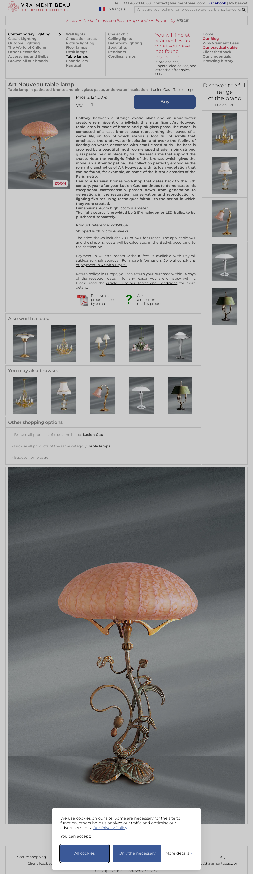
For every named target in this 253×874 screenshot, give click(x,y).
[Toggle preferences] (177, 853)
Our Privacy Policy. (110, 828)
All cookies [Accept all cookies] (84, 853)
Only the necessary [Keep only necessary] (137, 853)
